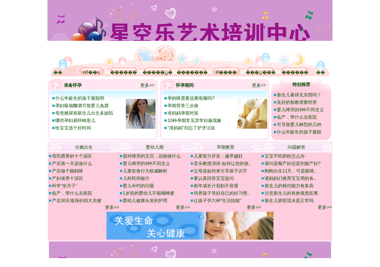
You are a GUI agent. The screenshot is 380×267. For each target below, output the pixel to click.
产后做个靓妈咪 (67, 171)
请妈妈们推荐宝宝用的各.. (290, 178)
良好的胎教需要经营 (297, 102)
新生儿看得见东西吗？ (299, 95)
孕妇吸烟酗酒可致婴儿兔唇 (82, 105)
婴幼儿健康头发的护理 (145, 200)
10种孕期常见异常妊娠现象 (194, 120)
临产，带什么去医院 (297, 117)
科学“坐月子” (64, 185)
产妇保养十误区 (67, 178)
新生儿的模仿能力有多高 (289, 185)
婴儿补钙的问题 (138, 185)
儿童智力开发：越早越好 (218, 156)
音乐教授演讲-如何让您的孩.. (222, 163)
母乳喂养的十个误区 (72, 156)
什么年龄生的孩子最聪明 (79, 98)
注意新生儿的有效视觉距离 (291, 193)
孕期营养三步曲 (183, 105)
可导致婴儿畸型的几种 (299, 124)
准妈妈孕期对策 (183, 113)
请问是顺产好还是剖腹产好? (293, 163)
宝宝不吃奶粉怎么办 (285, 156)
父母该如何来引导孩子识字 (220, 171)
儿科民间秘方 (136, 178)
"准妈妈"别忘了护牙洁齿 (191, 128)
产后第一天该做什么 (72, 163)
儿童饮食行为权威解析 (145, 171)
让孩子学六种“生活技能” (217, 200)
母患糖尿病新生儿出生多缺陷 (84, 113)
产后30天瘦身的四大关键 (76, 200)
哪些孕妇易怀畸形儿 (75, 120)
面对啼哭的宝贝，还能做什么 (152, 156)
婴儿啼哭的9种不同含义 (300, 109)
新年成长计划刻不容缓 (216, 185)
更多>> (147, 85)
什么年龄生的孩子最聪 (299, 132)
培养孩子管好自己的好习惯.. (222, 193)
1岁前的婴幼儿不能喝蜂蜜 (148, 193)
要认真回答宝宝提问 (214, 178)
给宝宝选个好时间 (73, 128)
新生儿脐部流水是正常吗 (289, 200)
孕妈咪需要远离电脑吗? (190, 98)
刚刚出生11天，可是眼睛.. (291, 171)
